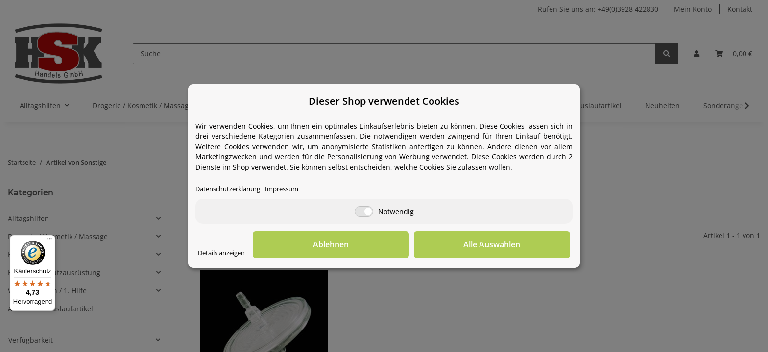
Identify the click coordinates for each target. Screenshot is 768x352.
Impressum (292, 189)
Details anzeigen (225, 253)
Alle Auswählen (521, 245)
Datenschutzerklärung (231, 189)
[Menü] (49, 241)
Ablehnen (418, 245)
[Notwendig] (364, 212)
